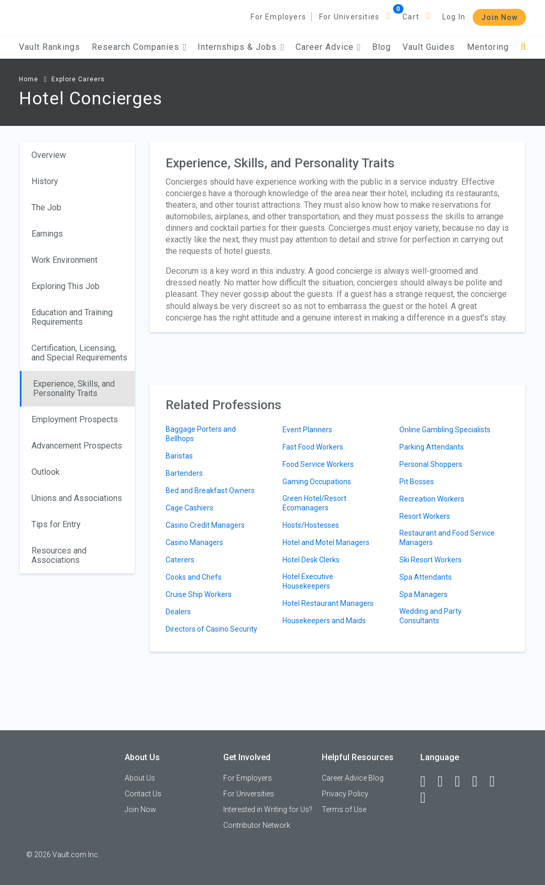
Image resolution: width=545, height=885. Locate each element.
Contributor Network (256, 825)
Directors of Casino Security (211, 629)
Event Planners (307, 429)
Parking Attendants (431, 447)
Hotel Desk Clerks (311, 560)
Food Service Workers (318, 464)
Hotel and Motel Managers (325, 542)
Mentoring (488, 47)
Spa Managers (423, 594)
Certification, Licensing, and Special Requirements (79, 352)
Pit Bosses (416, 481)
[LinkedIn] (445, 782)
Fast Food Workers (312, 447)
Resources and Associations (58, 555)
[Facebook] (427, 782)
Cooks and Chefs (194, 577)
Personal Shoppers (430, 464)
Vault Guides (428, 47)
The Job (46, 207)
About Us (140, 778)
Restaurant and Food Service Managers (447, 538)
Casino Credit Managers (205, 525)
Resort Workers (424, 516)
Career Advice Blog (353, 778)
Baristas (179, 456)
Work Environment (64, 260)
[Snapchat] (427, 798)
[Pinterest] (496, 782)
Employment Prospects (74, 419)
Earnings (47, 234)
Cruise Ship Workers (199, 594)
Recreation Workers (431, 499)
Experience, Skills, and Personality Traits (74, 388)
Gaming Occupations (316, 481)
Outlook (45, 472)
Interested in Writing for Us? (267, 809)
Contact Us (143, 794)
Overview (48, 155)
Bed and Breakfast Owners (210, 490)
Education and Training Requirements (72, 317)
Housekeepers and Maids (324, 620)
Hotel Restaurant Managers (328, 603)
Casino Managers (194, 542)
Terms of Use (344, 809)
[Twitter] (462, 782)
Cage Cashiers (189, 508)
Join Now (499, 17)
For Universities (349, 17)
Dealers (178, 611)
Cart (410, 17)
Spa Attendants (425, 577)
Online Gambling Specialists (444, 429)
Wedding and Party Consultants (430, 616)
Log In (453, 17)
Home (28, 79)
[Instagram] (479, 782)
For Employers (278, 17)
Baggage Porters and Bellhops (201, 434)
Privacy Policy (345, 794)
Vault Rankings (49, 47)
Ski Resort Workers (430, 560)
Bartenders (184, 473)
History (44, 181)
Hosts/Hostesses (310, 525)
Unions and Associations (76, 498)
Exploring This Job (65, 286)
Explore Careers (78, 79)
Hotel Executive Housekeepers (307, 581)
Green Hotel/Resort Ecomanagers (314, 503)
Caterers (180, 560)
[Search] (523, 47)
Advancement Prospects (76, 446)
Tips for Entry (56, 524)
